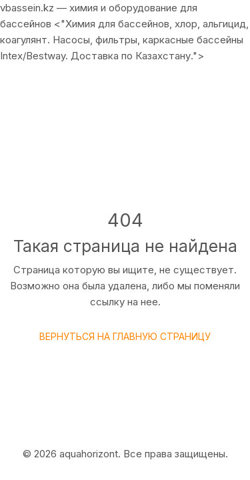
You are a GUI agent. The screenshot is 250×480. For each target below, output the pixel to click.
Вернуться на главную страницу (125, 336)
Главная (74, 157)
